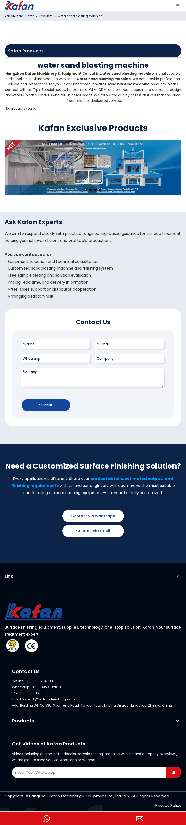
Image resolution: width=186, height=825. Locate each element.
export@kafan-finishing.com (49, 699)
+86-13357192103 (46, 687)
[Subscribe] (173, 772)
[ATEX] (22, 645)
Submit (46, 405)
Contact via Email (93, 530)
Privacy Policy (168, 805)
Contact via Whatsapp (93, 515)
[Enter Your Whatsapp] (88, 772)
